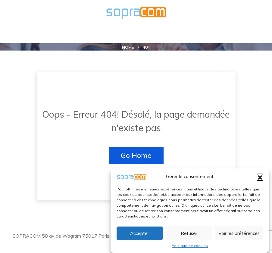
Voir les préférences (239, 233)
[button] (260, 177)
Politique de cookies (190, 245)
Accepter (139, 233)
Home (128, 47)
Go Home (136, 155)
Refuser (189, 233)
